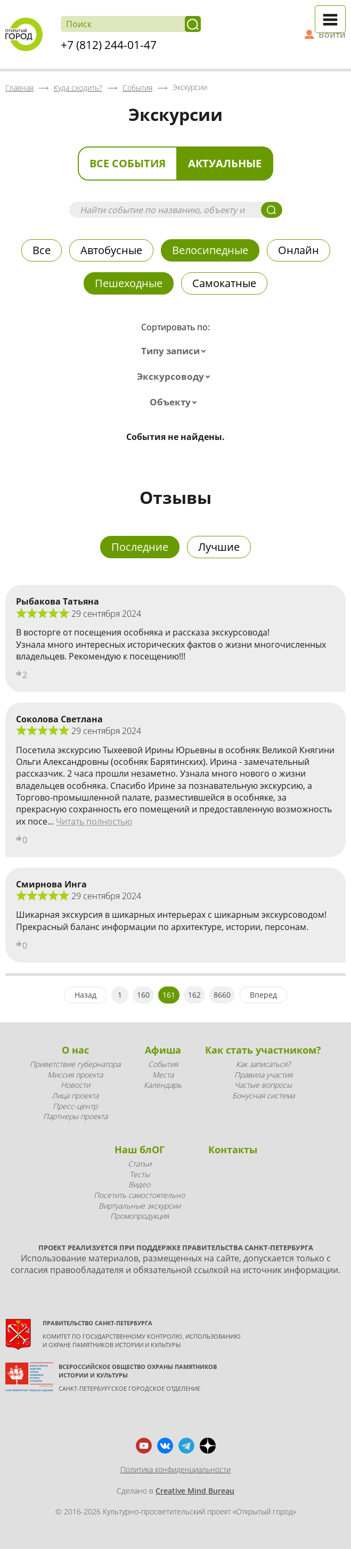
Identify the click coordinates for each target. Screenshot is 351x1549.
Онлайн (298, 250)
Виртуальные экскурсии (140, 1206)
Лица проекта (75, 1095)
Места (163, 1075)
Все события (127, 163)
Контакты (232, 1149)
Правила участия (263, 1075)
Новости (75, 1085)
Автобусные (111, 250)
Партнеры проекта (75, 1116)
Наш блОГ (140, 1149)
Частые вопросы (263, 1085)
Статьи (139, 1164)
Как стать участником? (263, 1049)
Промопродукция (139, 1216)
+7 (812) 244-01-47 (109, 44)
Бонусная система (263, 1095)
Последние (139, 547)
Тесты (139, 1174)
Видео (139, 1184)
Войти (332, 34)
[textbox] (175, 351)
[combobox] (175, 351)
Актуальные (225, 163)
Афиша (163, 1049)
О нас (75, 1049)
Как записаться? (263, 1064)
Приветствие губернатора (75, 1064)
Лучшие (219, 547)
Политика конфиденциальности (175, 1469)
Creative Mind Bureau (195, 1491)
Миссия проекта (75, 1075)
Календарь (163, 1085)
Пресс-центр (75, 1106)
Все (41, 250)
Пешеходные (128, 283)
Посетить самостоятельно (139, 1195)
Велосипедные (210, 250)
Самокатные (224, 283)
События (163, 1064)
